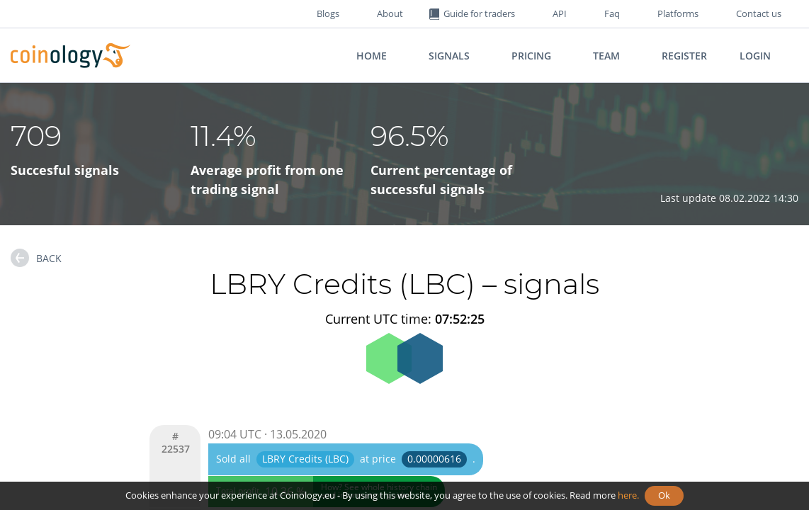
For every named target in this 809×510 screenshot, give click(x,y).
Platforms (677, 13)
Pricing (531, 55)
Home (371, 55)
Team (606, 55)
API (560, 13)
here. (628, 495)
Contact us (758, 13)
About (390, 13)
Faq (612, 13)
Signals (449, 55)
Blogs (328, 13)
